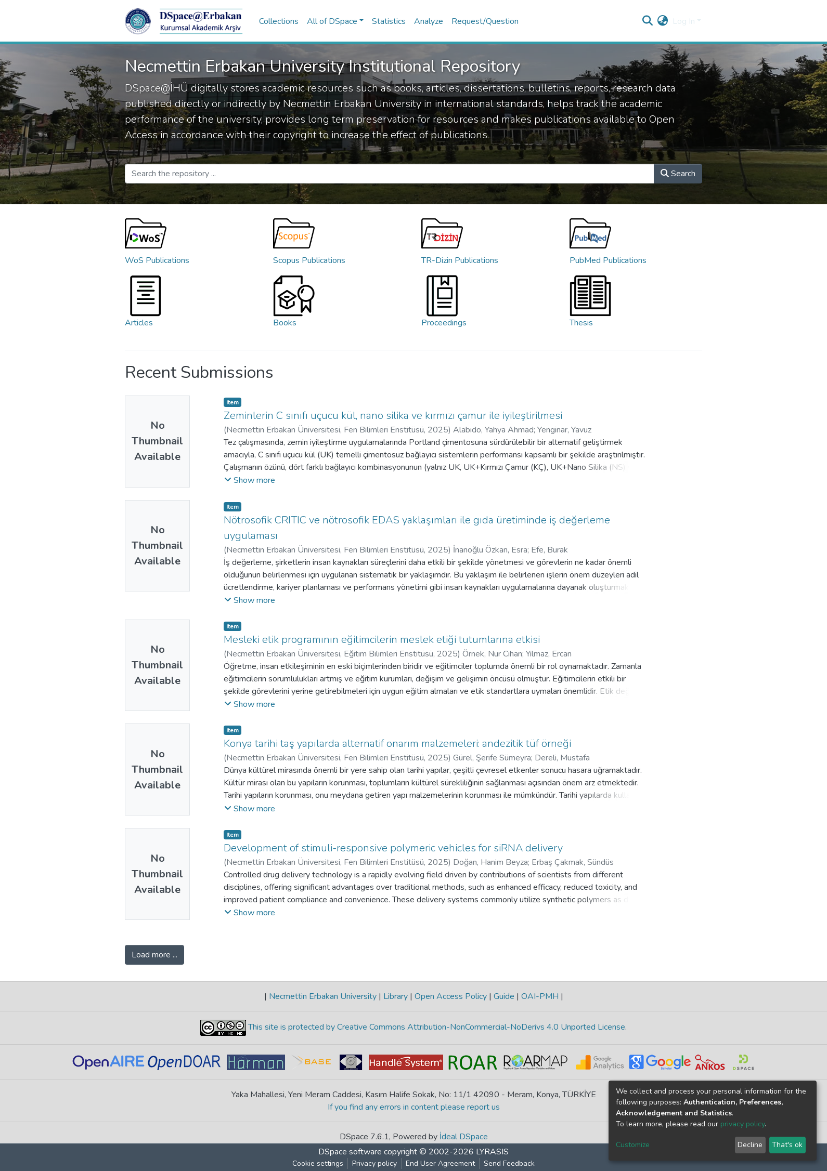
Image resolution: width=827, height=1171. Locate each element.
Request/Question (485, 21)
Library (395, 996)
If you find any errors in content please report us (414, 1107)
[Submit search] (647, 21)
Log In (684, 21)
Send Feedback (509, 1163)
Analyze (428, 21)
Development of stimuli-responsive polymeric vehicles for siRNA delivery (393, 848)
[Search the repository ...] (389, 173)
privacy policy (742, 1124)
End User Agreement (440, 1163)
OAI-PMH (540, 996)
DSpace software (350, 1151)
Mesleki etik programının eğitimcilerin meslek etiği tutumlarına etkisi (382, 640)
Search (678, 173)
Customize (633, 1145)
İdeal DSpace (464, 1136)
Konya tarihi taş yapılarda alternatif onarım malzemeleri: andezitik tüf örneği (397, 743)
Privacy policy (374, 1163)
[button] (662, 21)
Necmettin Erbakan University (323, 996)
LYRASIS (492, 1151)
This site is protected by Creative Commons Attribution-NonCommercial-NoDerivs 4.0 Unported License (435, 1027)
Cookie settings (317, 1163)
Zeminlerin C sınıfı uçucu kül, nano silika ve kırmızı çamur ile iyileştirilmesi (393, 416)
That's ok (787, 1145)
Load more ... (154, 955)
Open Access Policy (450, 996)
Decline (750, 1145)
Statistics (389, 21)
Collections (279, 21)
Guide (504, 996)
